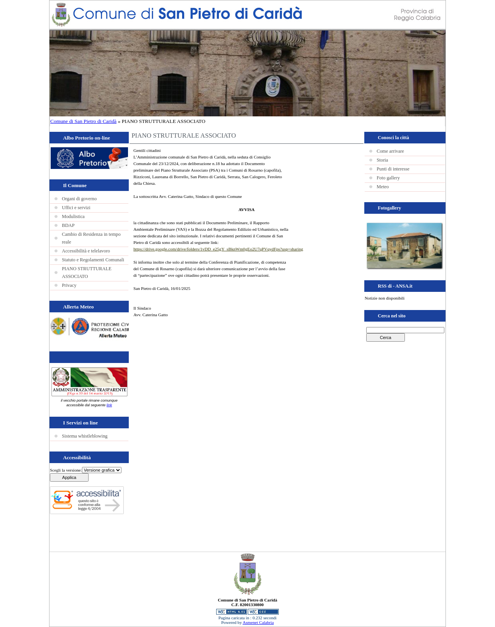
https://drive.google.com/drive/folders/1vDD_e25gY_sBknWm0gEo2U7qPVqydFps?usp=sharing (218, 249)
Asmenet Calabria (257, 622)
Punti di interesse (393, 169)
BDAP (68, 225)
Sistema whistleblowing (85, 436)
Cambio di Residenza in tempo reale (91, 238)
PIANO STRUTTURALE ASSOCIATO (86, 272)
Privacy (69, 285)
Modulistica (73, 216)
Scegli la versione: (66, 470)
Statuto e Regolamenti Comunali (93, 259)
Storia (382, 160)
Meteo (383, 186)
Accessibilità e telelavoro (86, 251)
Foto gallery (388, 178)
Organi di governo (79, 198)
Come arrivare (390, 151)
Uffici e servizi (76, 207)
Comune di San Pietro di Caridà (83, 121)
